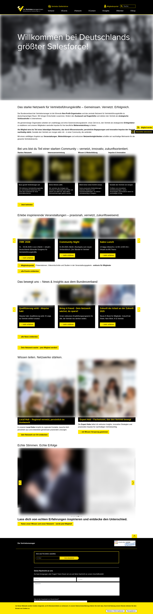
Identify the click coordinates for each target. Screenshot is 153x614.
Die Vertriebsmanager (26, 543)
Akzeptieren (131, 611)
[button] (14, 240)
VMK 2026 (24, 242)
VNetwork (77, 11)
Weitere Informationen (115, 611)
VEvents (64, 11)
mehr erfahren (28, 258)
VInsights (105, 11)
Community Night (69, 242)
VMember (119, 11)
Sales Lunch (107, 242)
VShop (132, 11)
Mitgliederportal (111, 6)
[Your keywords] (127, 6)
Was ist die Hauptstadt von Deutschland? (46, 599)
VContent (92, 11)
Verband (51, 11)
